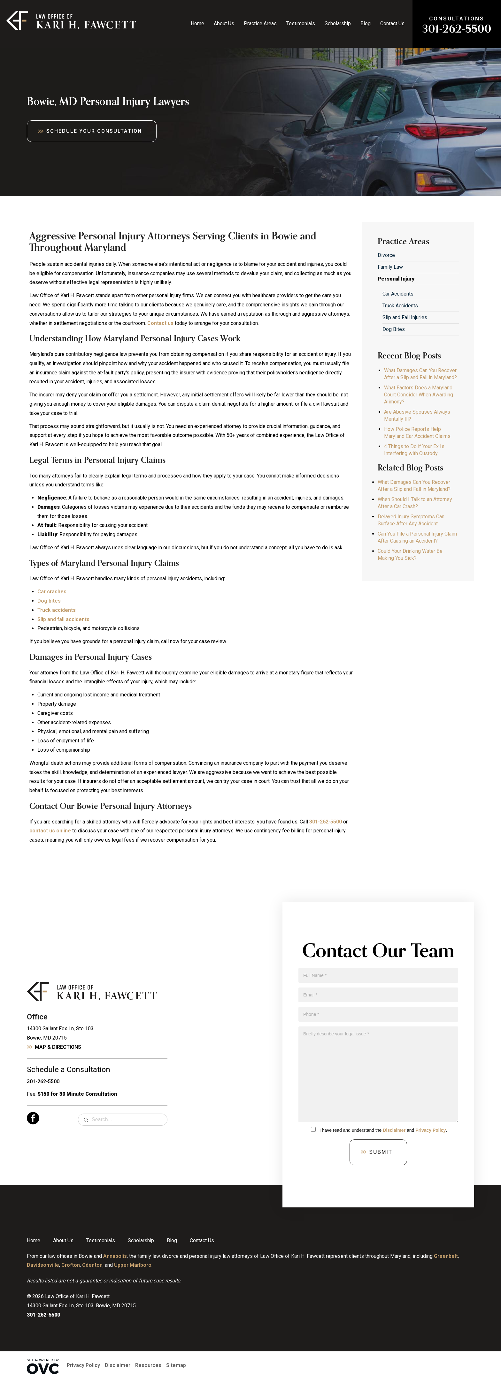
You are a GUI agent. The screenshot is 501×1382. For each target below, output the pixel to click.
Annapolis (115, 1256)
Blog (365, 23)
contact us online (50, 831)
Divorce (386, 255)
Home (197, 23)
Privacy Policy (430, 1130)
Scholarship (338, 23)
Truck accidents (56, 610)
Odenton (92, 1265)
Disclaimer (394, 1130)
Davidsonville (43, 1265)
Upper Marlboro (132, 1265)
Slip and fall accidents (63, 619)
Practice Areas (260, 23)
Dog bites (49, 601)
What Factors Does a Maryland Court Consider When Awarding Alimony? (418, 395)
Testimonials (300, 23)
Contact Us (392, 23)
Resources (148, 1365)
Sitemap (176, 1365)
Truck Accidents (400, 306)
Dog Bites (393, 329)
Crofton (70, 1265)
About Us (224, 23)
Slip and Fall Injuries (404, 317)
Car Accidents (397, 294)
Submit (380, 1152)
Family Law (390, 267)
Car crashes (51, 592)
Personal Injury (396, 279)
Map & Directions (58, 1047)
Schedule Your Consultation (94, 131)
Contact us (160, 323)
